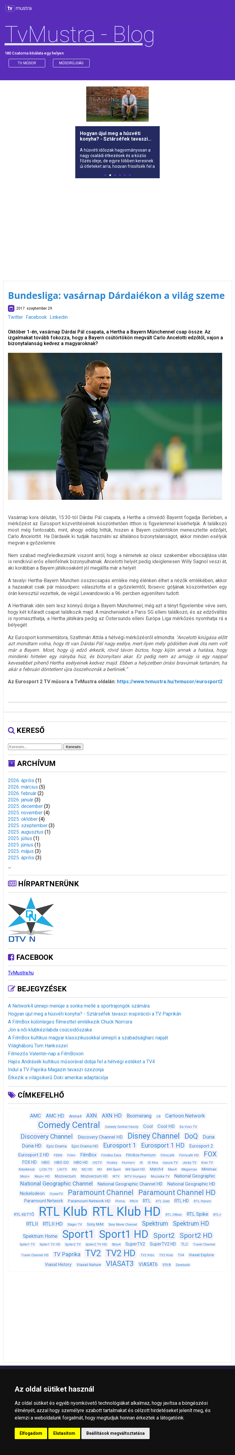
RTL (147, 1201)
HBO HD (81, 1162)
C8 (158, 1116)
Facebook (36, 317)
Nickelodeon (32, 1193)
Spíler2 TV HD (96, 1244)
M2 (74, 1169)
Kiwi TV (207, 1163)
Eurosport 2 (201, 1146)
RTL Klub (63, 1211)
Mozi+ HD (42, 1176)
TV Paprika (67, 1254)
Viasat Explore (201, 1255)
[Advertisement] (117, 226)
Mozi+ (25, 1176)
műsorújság (71, 63)
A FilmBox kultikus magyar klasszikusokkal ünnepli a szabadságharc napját (88, 1038)
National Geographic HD (191, 1184)
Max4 (172, 1169)
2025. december (25, 806)
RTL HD (181, 1201)
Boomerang (139, 1116)
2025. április (21, 858)
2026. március (23, 787)
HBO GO (61, 1162)
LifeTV (62, 1169)
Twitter (15, 317)
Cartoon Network (185, 1116)
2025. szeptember (27, 825)
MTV (116, 1176)
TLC (184, 1244)
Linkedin (59, 317)
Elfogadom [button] (31, 1433)
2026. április (21, 780)
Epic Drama (57, 1146)
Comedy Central (69, 1125)
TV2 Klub (166, 1255)
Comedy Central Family (121, 1127)
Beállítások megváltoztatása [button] (115, 1433)
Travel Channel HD (35, 1255)
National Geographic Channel (56, 1183)
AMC (35, 1116)
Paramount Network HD (89, 1201)
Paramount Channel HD (176, 1193)
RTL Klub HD (126, 1211)
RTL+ (217, 1214)
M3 (99, 1169)
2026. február (22, 793)
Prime (120, 1201)
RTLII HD (53, 1224)
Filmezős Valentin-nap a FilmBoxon (46, 1054)
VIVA (166, 1265)
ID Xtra (153, 1163)
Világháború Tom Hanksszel (38, 1046)
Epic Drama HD (85, 1146)
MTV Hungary (135, 1176)
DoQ (191, 1136)
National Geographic (194, 1176)
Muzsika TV (160, 1176)
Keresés (73, 746)
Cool (148, 1126)
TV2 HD (121, 1253)
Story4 (116, 1244)
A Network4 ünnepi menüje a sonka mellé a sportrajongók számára (79, 1006)
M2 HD (87, 1169)
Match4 (156, 1169)
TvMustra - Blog (80, 34)
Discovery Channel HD (100, 1137)
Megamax (189, 1169)
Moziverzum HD (94, 1176)
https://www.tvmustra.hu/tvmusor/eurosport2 (169, 681)
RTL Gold (163, 1201)
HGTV (97, 1163)
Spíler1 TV (27, 1244)
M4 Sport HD (135, 1169)
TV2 (93, 1253)
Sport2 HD (196, 1235)
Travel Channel (204, 1244)
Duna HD (32, 1146)
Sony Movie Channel (123, 1225)
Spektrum (155, 1223)
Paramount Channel (100, 1193)
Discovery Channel (47, 1136)
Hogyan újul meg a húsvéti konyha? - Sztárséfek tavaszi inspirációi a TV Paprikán (94, 1014)
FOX (210, 1154)
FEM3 (58, 1155)
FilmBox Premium (141, 1155)
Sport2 (164, 1235)
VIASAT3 (120, 1263)
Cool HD (166, 1126)
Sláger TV (75, 1225)
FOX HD (29, 1162)
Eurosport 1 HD (163, 1145)
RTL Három (202, 1201)
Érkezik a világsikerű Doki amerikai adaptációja (58, 1077)
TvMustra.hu (21, 973)
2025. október (23, 819)
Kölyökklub (27, 1169)
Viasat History (58, 1264)
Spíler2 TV (73, 1244)
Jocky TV (189, 1163)
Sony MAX (95, 1224)
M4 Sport (114, 1169)
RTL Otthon (174, 1215)
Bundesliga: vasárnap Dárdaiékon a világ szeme (116, 295)
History (112, 1163)
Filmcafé (167, 1155)
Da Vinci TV (188, 1127)
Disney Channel (154, 1136)
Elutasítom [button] (64, 1433)
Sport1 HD (123, 1234)
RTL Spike (197, 1214)
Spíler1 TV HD (50, 1244)
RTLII (32, 1224)
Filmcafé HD (189, 1155)
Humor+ (128, 1163)
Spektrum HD (191, 1223)
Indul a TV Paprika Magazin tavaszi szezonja (56, 1069)
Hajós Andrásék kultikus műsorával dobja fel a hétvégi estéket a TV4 (81, 1062)
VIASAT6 (148, 1264)
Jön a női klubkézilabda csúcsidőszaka (50, 1030)
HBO (46, 1162)
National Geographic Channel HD (130, 1184)
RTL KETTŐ (24, 1214)
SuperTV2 (135, 1244)
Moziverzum (65, 1176)
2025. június (20, 845)
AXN (91, 1115)
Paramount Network (43, 1200)
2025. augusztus (25, 832)
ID (141, 1163)
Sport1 (78, 1234)
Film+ (71, 1155)
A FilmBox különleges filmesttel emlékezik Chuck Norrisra (70, 1022)
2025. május (21, 851)
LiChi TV (45, 1169)
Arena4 (75, 1116)
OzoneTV (56, 1194)
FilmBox (88, 1155)
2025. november (25, 813)
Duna (208, 1137)
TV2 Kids (147, 1255)
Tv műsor (27, 63)
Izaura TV (170, 1163)
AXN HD (112, 1115)
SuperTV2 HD (163, 1244)
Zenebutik (183, 1265)
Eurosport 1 (119, 1145)
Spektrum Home (40, 1236)
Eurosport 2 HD (33, 1155)
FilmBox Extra (111, 1155)
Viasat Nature (88, 1264)
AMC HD (55, 1116)
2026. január (20, 800)
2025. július (20, 838)
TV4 (181, 1255)
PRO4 (134, 1201)
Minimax (209, 1169)
